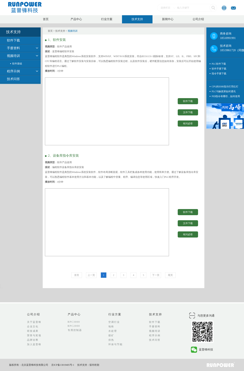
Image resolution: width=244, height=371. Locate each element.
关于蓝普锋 (34, 322)
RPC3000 (74, 321)
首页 (46, 19)
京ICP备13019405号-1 (62, 364)
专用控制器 (75, 330)
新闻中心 (167, 19)
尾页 (170, 275)
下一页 (155, 275)
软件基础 (17, 63)
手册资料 (13, 48)
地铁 (111, 326)
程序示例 (13, 71)
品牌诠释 (32, 339)
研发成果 (32, 331)
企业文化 (32, 326)
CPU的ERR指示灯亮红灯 (225, 86)
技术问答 (13, 79)
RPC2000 (74, 325)
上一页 (91, 275)
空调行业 (114, 322)
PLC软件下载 (219, 63)
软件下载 (13, 40)
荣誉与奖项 (34, 335)
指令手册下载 (219, 73)
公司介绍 (198, 19)
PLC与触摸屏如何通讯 (224, 91)
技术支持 (137, 19)
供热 (111, 339)
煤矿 (111, 335)
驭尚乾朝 (94, 364)
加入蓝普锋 (34, 344)
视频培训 (13, 55)
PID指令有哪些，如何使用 (226, 96)
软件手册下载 (219, 68)
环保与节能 (115, 344)
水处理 (112, 331)
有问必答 (188, 123)
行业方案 (106, 19)
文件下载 (188, 112)
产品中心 (76, 19)
